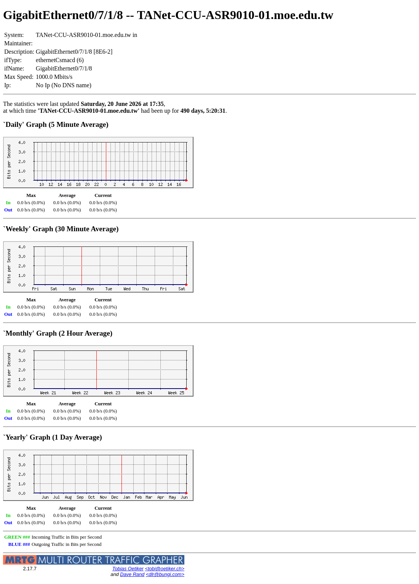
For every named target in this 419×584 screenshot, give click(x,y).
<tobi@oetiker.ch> (164, 568)
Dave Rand (132, 574)
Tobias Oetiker (128, 568)
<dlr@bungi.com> (165, 574)
